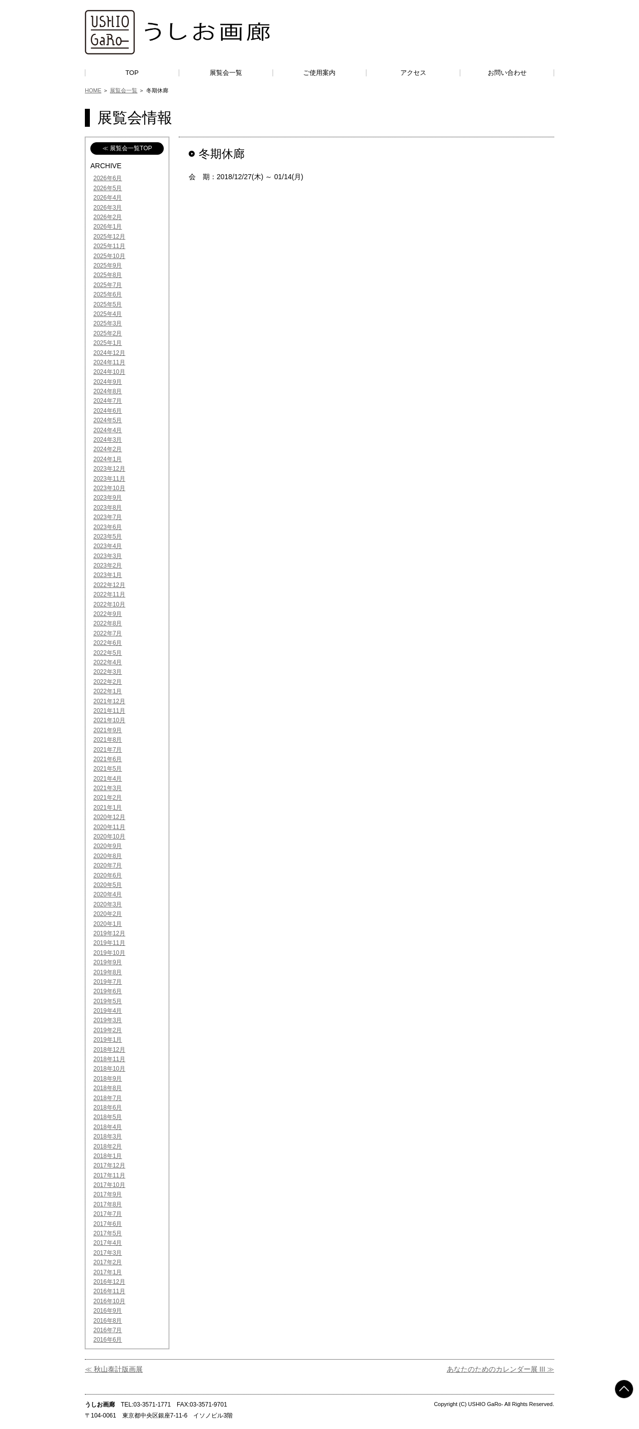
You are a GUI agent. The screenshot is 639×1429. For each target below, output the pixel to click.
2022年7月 (107, 633)
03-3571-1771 (152, 1404)
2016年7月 (107, 1330)
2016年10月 (109, 1301)
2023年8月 (107, 507)
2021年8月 (107, 739)
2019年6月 (107, 991)
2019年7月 (107, 981)
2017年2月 (107, 1262)
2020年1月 (107, 923)
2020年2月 (107, 913)
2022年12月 (109, 584)
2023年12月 (109, 468)
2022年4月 (107, 662)
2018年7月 (107, 1098)
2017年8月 (107, 1204)
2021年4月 (107, 778)
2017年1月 (107, 1272)
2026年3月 (107, 207)
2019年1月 (107, 1039)
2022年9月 (107, 613)
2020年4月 (107, 894)
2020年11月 (109, 827)
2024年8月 (107, 391)
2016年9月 (107, 1310)
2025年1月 (107, 342)
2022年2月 (107, 681)
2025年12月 (109, 236)
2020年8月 (107, 856)
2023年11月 (109, 478)
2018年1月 (107, 1155)
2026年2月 (107, 217)
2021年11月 (109, 710)
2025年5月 (107, 304)
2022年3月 (107, 671)
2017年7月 (107, 1213)
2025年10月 (109, 256)
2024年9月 (107, 381)
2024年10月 (109, 371)
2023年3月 (107, 556)
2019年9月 (107, 962)
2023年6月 (107, 527)
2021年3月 (107, 788)
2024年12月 (109, 352)
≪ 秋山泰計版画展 (114, 1369)
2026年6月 (107, 178)
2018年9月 (107, 1078)
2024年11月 (109, 362)
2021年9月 (107, 730)
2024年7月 (107, 400)
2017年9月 (107, 1194)
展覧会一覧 (226, 72)
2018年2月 (107, 1146)
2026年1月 (107, 226)
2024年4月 (107, 430)
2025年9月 (107, 265)
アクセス (413, 72)
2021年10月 (109, 720)
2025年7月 (107, 285)
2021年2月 (107, 797)
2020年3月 (107, 904)
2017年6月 (107, 1223)
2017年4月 (107, 1242)
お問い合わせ (507, 72)
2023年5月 (107, 536)
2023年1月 (107, 575)
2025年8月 (107, 275)
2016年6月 (107, 1339)
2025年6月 (107, 294)
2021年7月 (107, 749)
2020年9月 (107, 846)
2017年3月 (107, 1252)
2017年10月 (109, 1184)
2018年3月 (107, 1136)
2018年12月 (109, 1049)
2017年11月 (109, 1175)
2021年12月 (109, 701)
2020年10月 (109, 836)
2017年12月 (109, 1165)
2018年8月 (107, 1088)
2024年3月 (107, 439)
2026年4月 (107, 197)
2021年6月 (107, 759)
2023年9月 (107, 497)
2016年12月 (109, 1281)
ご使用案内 (319, 72)
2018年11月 (109, 1059)
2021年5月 (107, 768)
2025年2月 (107, 333)
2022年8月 (107, 623)
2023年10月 (109, 488)
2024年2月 (107, 449)
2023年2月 (107, 565)
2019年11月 (109, 942)
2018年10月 (109, 1068)
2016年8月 (107, 1320)
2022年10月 (109, 604)
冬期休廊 (222, 153)
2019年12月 (109, 933)
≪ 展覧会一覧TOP (127, 148)
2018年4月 (107, 1127)
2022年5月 (107, 652)
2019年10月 (109, 952)
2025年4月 (107, 313)
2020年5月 (107, 884)
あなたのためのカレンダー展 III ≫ (500, 1369)
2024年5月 (107, 420)
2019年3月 (107, 1020)
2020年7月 (107, 865)
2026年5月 (107, 188)
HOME (93, 90)
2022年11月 (109, 594)
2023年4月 (107, 546)
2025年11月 (109, 246)
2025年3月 (107, 323)
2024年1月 (107, 459)
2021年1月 (107, 807)
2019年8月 (107, 972)
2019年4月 (107, 1010)
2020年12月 (109, 817)
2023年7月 (107, 517)
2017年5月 (107, 1233)
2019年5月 (107, 1001)
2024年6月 (107, 410)
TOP (132, 72)
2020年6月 (107, 875)
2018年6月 (107, 1107)
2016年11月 (109, 1291)
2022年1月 (107, 691)
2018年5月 (107, 1117)
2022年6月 (107, 642)
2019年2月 (107, 1030)
